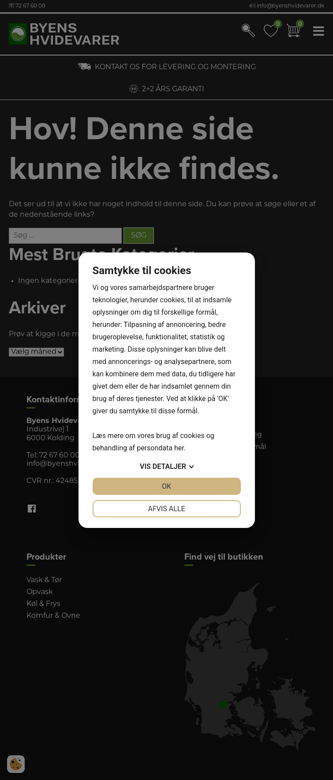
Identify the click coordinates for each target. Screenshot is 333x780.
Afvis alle (166, 509)
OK (166, 486)
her (179, 448)
